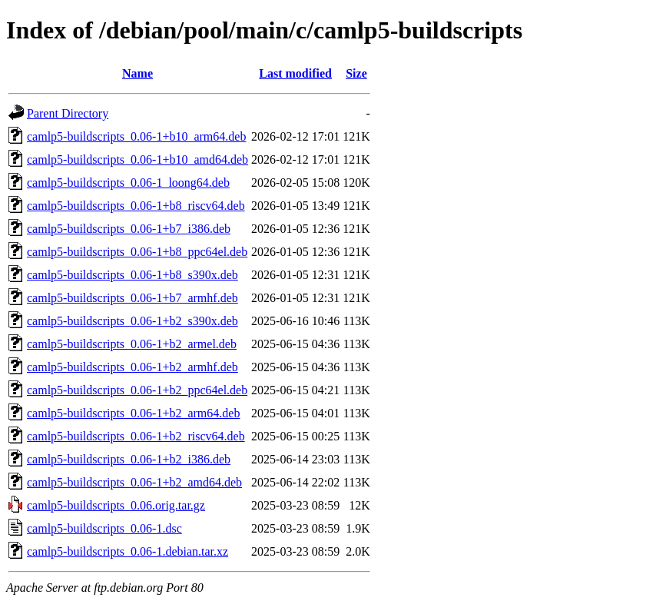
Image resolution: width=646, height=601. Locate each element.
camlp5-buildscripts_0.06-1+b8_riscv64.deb (136, 205)
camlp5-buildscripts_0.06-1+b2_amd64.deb (134, 482)
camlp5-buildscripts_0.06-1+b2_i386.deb (128, 459)
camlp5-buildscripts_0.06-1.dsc (104, 528)
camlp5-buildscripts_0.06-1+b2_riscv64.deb (136, 436)
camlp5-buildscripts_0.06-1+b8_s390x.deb (132, 274)
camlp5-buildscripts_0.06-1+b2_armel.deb (132, 343)
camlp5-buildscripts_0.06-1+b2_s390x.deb (132, 320)
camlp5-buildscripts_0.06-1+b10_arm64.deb (136, 136)
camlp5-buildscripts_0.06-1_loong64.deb (128, 182)
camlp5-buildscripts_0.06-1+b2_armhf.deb (132, 367)
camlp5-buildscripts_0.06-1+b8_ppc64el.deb (137, 251)
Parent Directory (67, 113)
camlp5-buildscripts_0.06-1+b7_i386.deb (128, 228)
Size (356, 73)
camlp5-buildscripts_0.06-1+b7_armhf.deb (132, 297)
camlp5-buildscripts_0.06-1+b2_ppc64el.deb (137, 390)
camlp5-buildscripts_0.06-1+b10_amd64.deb (137, 159)
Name (137, 73)
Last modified (295, 73)
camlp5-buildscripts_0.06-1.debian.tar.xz (127, 551)
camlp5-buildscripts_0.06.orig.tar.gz (116, 505)
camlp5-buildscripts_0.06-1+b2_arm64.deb (133, 413)
